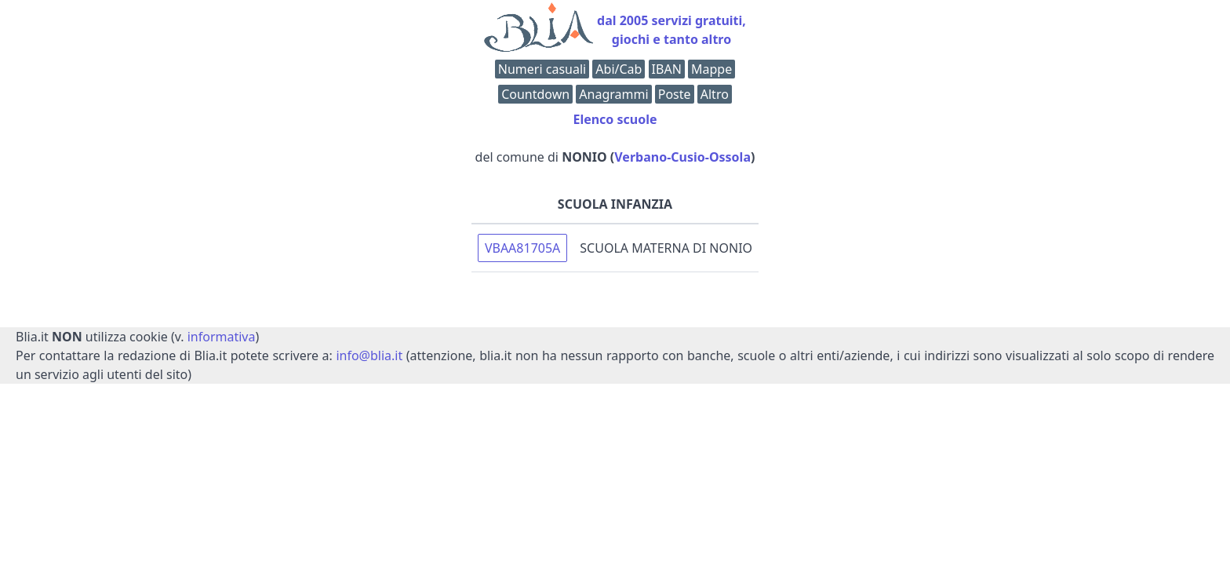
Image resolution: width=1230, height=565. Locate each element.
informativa (221, 336)
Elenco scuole (615, 119)
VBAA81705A (522, 248)
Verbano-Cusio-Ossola (682, 157)
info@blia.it (369, 355)
